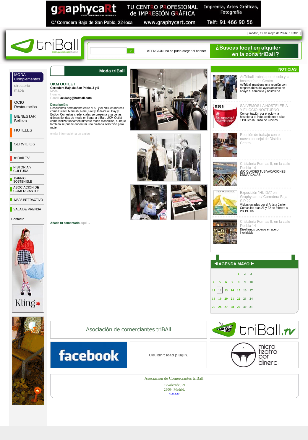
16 (245, 290)
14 (232, 290)
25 (213, 307)
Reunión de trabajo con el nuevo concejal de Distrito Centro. (260, 139)
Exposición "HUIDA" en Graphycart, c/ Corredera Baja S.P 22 (263, 197)
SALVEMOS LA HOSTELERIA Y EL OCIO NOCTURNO (264, 108)
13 (226, 290)
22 (238, 298)
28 (232, 307)
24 (251, 298)
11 (213, 290)
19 (219, 298)
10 (251, 282)
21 (232, 298)
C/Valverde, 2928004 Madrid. (174, 387)
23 (245, 298)
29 (238, 307)
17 (251, 290)
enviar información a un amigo (70, 133)
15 (238, 290)
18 (213, 298)
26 (219, 307)
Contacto (17, 219)
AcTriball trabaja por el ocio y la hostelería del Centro (264, 79)
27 (226, 307)
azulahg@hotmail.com (76, 98)
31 (251, 307)
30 (245, 307)
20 (226, 298)
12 (219, 290)
